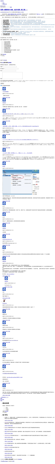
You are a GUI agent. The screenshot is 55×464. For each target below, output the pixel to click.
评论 (22, 12)
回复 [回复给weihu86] (9, 396)
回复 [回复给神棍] (9, 384)
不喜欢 (7, 411)
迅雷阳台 (2, 0)
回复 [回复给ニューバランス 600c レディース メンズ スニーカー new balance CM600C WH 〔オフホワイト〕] (9, 149)
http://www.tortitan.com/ (14, 341)
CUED (13, 462)
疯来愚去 (6, 448)
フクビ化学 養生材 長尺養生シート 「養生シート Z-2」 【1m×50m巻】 (17, 154)
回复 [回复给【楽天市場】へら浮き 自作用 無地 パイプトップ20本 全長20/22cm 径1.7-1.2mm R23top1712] (9, 135)
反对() (6, 110)
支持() (4, 110)
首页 (3, 2)
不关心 (7, 410)
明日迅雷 (5, 60)
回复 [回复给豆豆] (9, 299)
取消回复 (9, 62)
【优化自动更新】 (7, 41)
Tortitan (4, 337)
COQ (2, 62)
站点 (1, 70)
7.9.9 (42, 14)
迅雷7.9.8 (38, 14)
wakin (6, 444)
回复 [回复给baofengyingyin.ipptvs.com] (9, 246)
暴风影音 (4, 104)
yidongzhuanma (7, 436)
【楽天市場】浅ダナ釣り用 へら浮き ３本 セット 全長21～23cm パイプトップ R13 (18, 115)
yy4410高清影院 (6, 93)
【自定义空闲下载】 (7, 51)
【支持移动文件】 (7, 48)
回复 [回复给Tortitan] (9, 343)
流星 (5, 440)
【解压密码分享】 (7, 44)
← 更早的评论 (3, 398)
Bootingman (5, 304)
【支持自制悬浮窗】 (7, 46)
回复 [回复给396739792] (9, 354)
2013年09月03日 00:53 (4, 12)
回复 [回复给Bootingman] (9, 310)
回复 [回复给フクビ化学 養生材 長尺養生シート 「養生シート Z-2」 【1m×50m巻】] (9, 162)
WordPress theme (4, 462)
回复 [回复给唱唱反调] (9, 277)
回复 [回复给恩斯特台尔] (9, 321)
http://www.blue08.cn (10, 275)
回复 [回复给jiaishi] (9, 213)
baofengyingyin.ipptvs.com (7, 240)
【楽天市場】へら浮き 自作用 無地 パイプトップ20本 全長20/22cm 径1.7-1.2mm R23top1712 (21, 127)
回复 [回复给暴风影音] (9, 110)
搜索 (11, 7)
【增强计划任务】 (7, 42)
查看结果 (4, 54)
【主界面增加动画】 (7, 52)
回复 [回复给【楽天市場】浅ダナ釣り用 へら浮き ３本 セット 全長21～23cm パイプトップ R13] (9, 122)
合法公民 (6, 423)
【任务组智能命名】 (7, 45)
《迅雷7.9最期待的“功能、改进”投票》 (14, 14)
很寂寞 (6, 456)
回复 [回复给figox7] (9, 257)
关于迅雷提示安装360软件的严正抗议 (10, 374)
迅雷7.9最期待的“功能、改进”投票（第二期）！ (14, 9)
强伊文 (19, 12)
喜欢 (7, 409)
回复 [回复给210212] (9, 365)
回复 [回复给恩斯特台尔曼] (9, 332)
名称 (1, 66)
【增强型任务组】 (7, 47)
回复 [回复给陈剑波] (9, 202)
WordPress (20, 460)
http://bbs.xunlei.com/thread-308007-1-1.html (14, 378)
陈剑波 (4, 167)
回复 (12, 421)
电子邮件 (2, 68)
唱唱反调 (4, 262)
